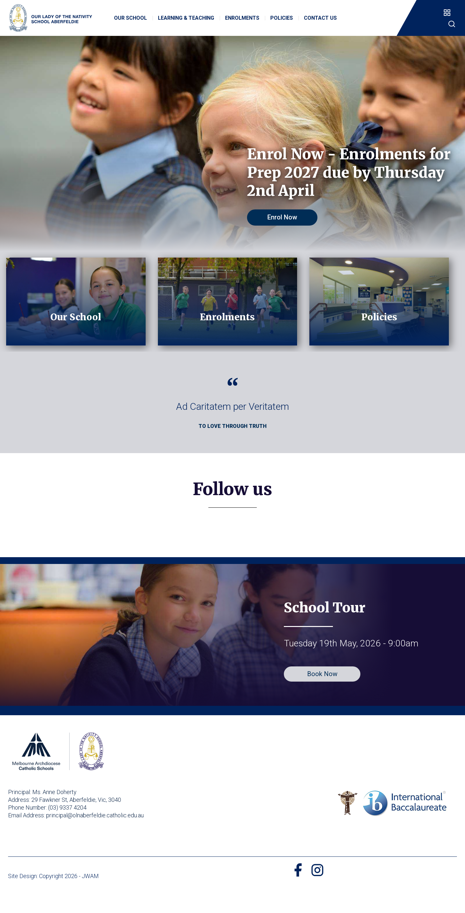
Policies (282, 22)
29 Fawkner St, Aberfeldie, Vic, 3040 (76, 818)
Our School (131, 22)
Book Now (322, 692)
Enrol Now (285, 217)
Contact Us (321, 22)
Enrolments (243, 22)
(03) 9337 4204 (67, 826)
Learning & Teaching (187, 22)
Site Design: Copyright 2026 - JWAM (53, 894)
